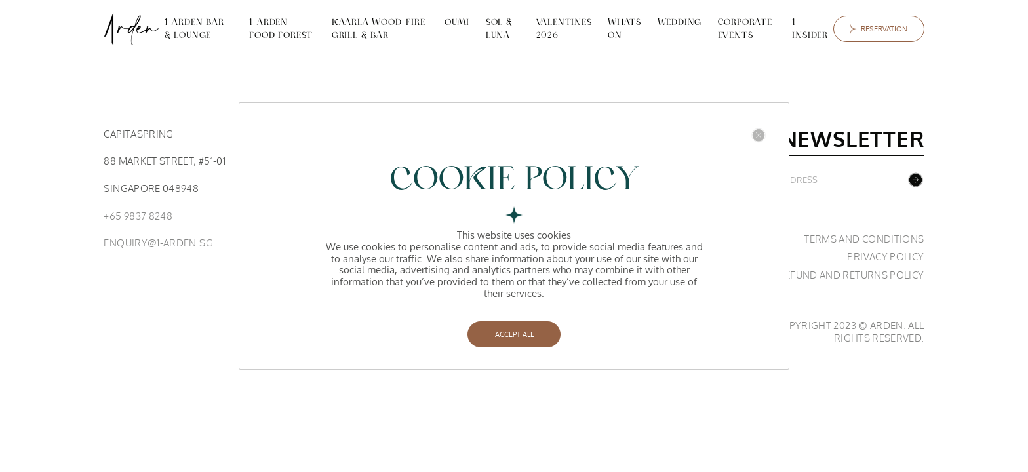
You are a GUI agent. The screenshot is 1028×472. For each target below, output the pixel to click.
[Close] (758, 135)
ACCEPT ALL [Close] (514, 334)
